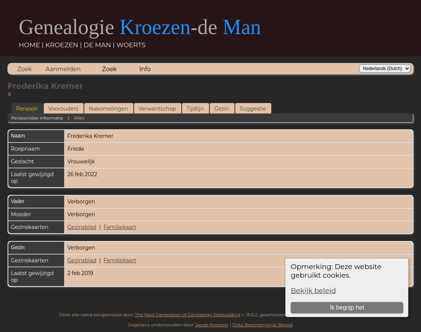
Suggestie (253, 108)
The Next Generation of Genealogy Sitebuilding (187, 314)
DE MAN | (100, 45)
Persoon (27, 108)
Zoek (24, 69)
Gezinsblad (81, 227)
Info (145, 69)
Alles (79, 118)
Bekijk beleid (313, 290)
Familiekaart (119, 227)
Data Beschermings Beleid (263, 325)
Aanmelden (63, 69)
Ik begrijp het (347, 307)
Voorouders (63, 108)
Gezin (221, 108)
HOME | (32, 45)
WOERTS (131, 45)
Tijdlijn (195, 108)
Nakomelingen (108, 108)
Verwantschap (157, 108)
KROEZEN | (64, 45)
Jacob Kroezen (211, 325)
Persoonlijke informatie (37, 118)
